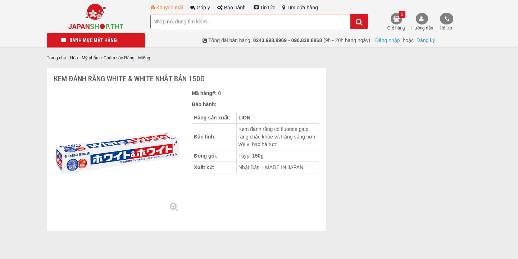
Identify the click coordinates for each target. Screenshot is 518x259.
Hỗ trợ (445, 28)
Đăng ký (426, 40)
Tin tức (264, 7)
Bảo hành (231, 7)
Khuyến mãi (167, 7)
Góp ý (200, 7)
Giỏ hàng (396, 21)
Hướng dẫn (422, 28)
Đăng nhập (387, 40)
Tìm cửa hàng (300, 7)
